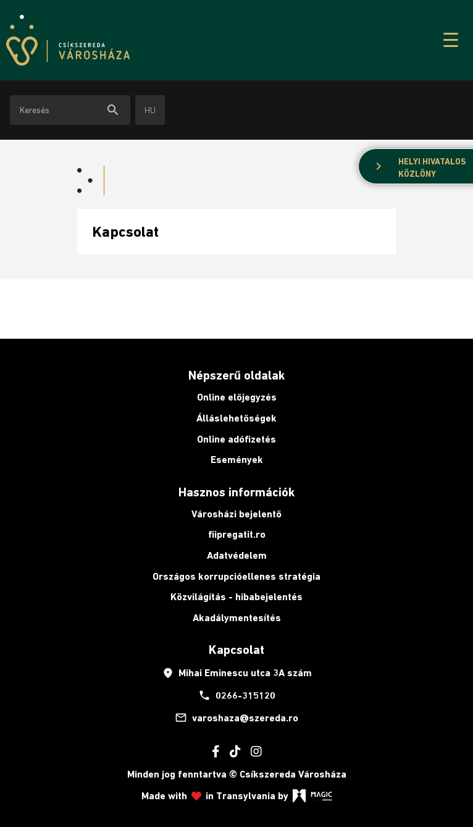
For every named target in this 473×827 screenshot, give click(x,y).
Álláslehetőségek (236, 418)
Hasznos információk (236, 492)
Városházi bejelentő (236, 514)
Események (237, 459)
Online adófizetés (236, 439)
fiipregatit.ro (237, 534)
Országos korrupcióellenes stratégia (236, 576)
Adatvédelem (237, 555)
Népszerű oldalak (236, 375)
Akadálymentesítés (237, 618)
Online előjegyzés (237, 397)
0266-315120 (236, 695)
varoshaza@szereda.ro (236, 717)
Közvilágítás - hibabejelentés (236, 597)
